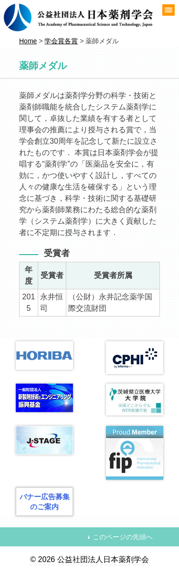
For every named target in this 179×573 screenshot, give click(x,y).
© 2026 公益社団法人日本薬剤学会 (89, 559)
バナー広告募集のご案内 (45, 502)
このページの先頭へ (123, 537)
